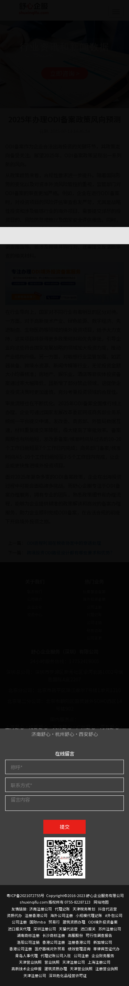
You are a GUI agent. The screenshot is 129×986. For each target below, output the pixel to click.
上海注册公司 (99, 962)
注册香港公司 (36, 915)
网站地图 (101, 902)
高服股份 (75, 935)
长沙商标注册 (53, 935)
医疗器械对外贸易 (50, 948)
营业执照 (52, 962)
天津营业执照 (30, 962)
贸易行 (54, 922)
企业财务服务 (103, 955)
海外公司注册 (61, 915)
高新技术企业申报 (26, 968)
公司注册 (19, 922)
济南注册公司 (40, 908)
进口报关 (88, 928)
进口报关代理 (19, 928)
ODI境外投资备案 (103, 922)
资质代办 (14, 915)
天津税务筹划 (84, 908)
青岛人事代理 (26, 955)
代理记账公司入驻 (56, 955)
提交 (64, 826)
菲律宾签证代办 (106, 948)
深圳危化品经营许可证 (68, 975)
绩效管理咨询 (79, 948)
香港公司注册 (53, 942)
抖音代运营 (107, 908)
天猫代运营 (68, 928)
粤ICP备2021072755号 (25, 895)
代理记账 (62, 908)
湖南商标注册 (28, 935)
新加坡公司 (102, 942)
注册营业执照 (106, 968)
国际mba (38, 922)
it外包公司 (113, 915)
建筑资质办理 (74, 922)
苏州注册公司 (109, 928)
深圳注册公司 (44, 928)
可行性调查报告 (99, 935)
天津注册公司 (73, 962)
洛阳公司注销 (28, 942)
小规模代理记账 (89, 915)
